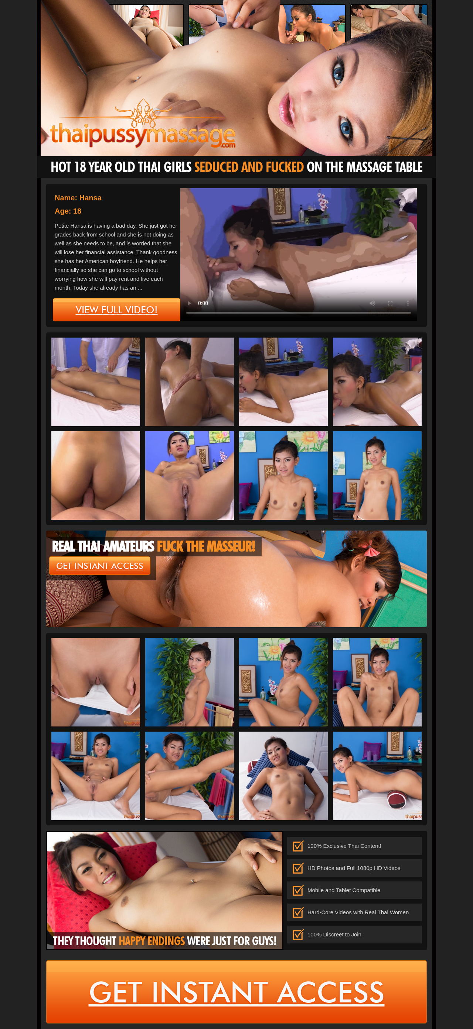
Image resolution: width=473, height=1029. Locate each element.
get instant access (99, 566)
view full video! (117, 310)
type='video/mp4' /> (298, 254)
